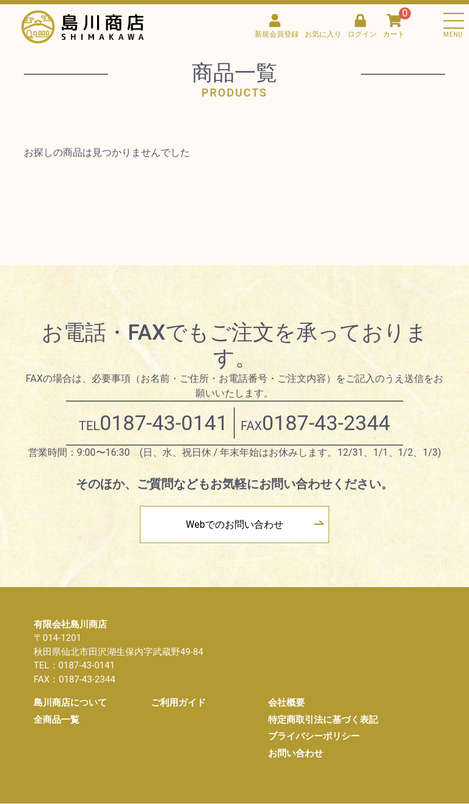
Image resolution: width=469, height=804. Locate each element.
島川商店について (70, 702)
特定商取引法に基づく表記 (323, 719)
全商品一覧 (56, 719)
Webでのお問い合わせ (234, 524)
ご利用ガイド (178, 702)
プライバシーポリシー (314, 736)
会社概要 (286, 702)
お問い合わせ (295, 753)
